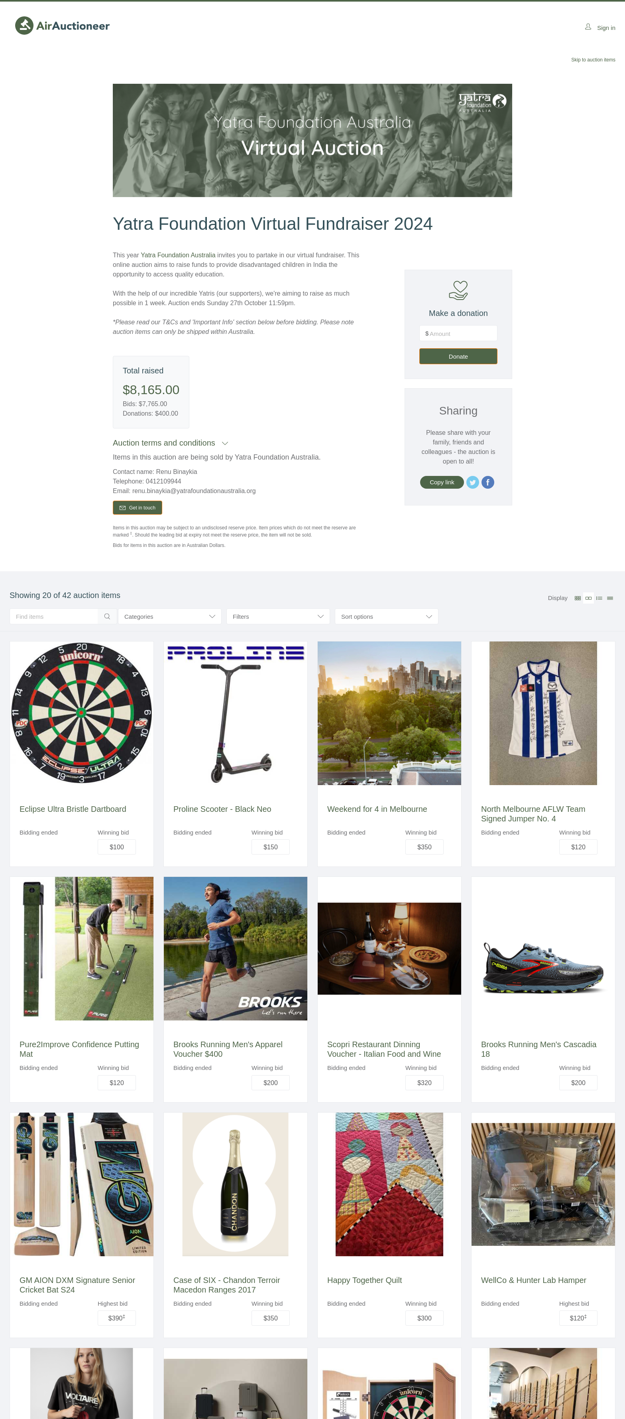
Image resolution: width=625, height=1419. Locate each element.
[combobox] (386, 618)
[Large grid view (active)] (588, 600)
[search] (54, 618)
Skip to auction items (593, 60)
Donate (472, 392)
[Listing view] (599, 600)
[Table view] (610, 600)
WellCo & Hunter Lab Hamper (533, 1282)
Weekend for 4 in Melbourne (377, 811)
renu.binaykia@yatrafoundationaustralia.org (194, 490)
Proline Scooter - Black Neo (222, 811)
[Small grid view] (577, 600)
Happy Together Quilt (364, 1282)
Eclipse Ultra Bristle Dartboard (73, 811)
